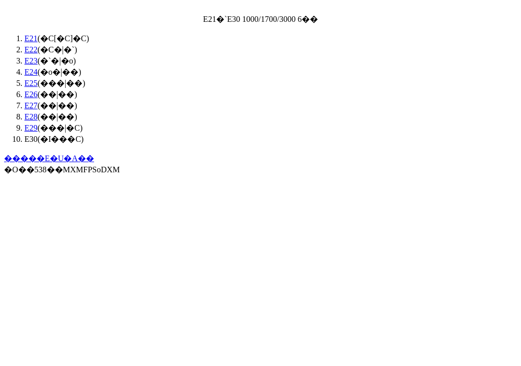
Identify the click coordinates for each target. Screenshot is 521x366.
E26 (31, 94)
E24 (31, 72)
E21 (31, 38)
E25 (31, 83)
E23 (31, 60)
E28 (31, 116)
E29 (31, 128)
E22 (31, 49)
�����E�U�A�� (49, 158)
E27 (31, 105)
